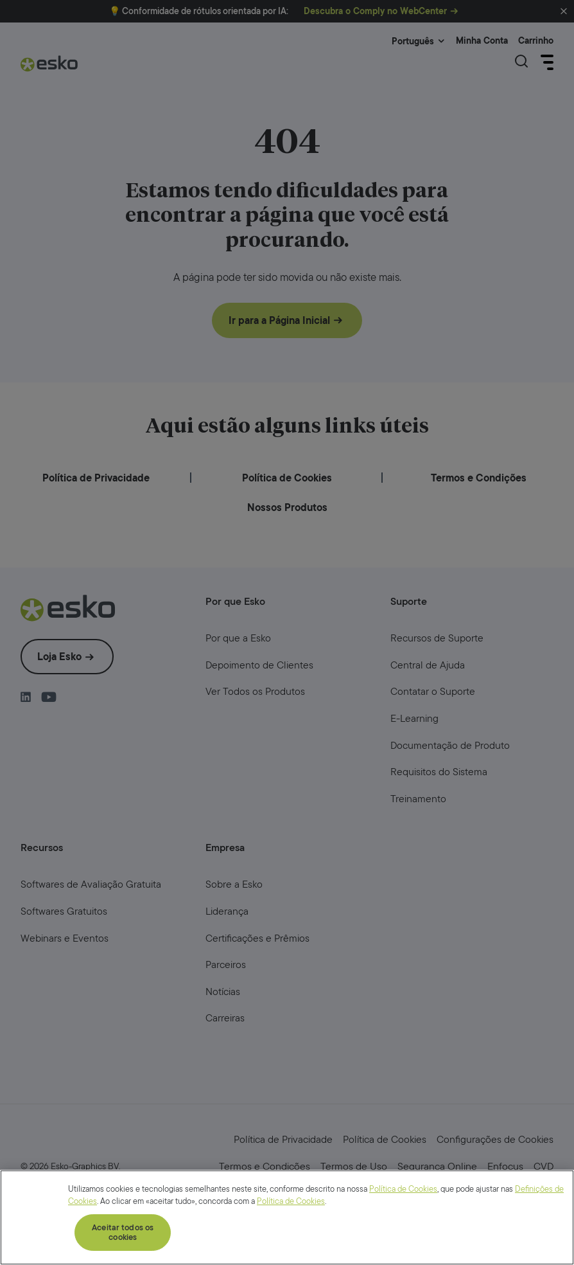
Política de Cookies (403, 1236)
